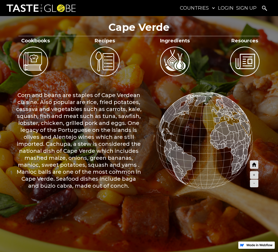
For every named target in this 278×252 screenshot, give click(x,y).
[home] (40, 8)
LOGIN (225, 8)
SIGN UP (246, 8)
